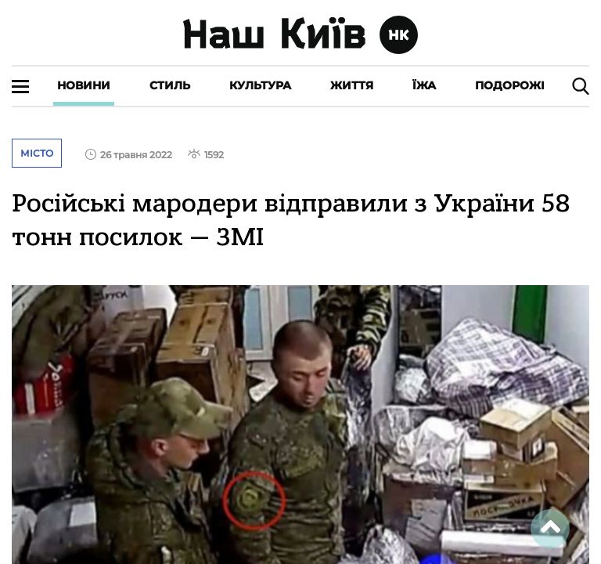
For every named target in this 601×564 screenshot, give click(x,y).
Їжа (424, 85)
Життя (351, 85)
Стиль (169, 85)
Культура (260, 85)
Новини (83, 85)
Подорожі (510, 85)
